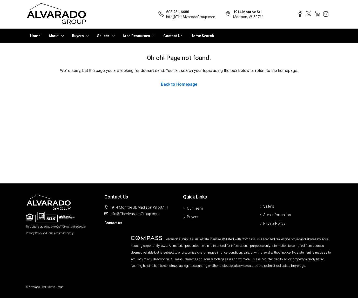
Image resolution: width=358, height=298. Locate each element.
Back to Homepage (179, 84)
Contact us (113, 223)
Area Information (277, 215)
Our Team (195, 208)
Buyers (78, 36)
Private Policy (274, 223)
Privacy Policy (34, 233)
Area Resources (136, 36)
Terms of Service (57, 233)
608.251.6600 (177, 12)
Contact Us (173, 36)
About (54, 36)
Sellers (103, 36)
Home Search (202, 36)
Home (35, 36)
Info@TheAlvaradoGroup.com (190, 17)
